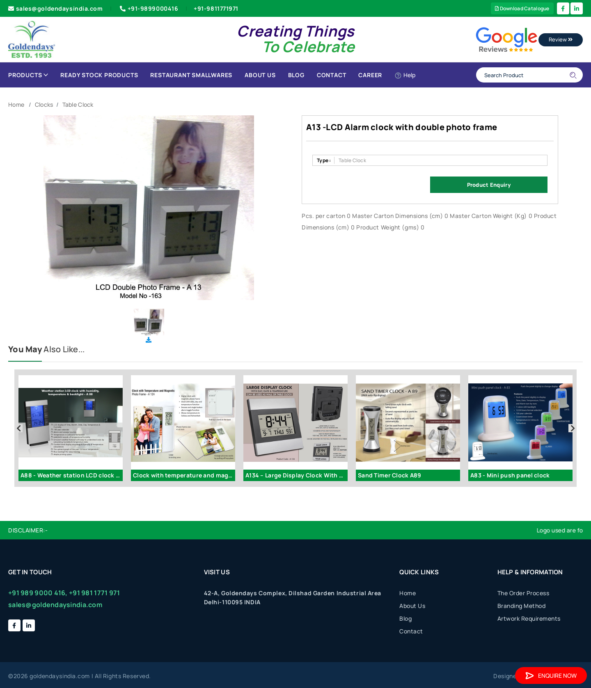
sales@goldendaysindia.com (55, 8)
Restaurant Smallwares (191, 75)
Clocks (44, 104)
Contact (331, 75)
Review (561, 39)
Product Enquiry (489, 184)
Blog (296, 75)
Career (370, 75)
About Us (260, 75)
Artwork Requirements (529, 618)
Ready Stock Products (99, 75)
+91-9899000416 (148, 8)
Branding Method (521, 606)
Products (28, 75)
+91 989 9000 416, (38, 592)
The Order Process (523, 593)
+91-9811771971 (216, 8)
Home (16, 104)
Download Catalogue (522, 8)
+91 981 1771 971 (94, 592)
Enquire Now (551, 675)
